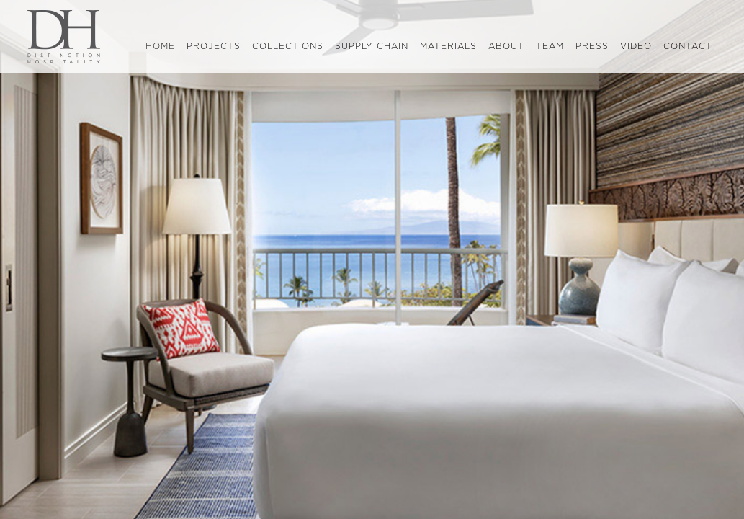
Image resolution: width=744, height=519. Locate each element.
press (592, 46)
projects (214, 46)
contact (687, 46)
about (506, 46)
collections (287, 46)
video (636, 46)
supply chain (371, 46)
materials (448, 46)
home (163, 47)
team (550, 46)
